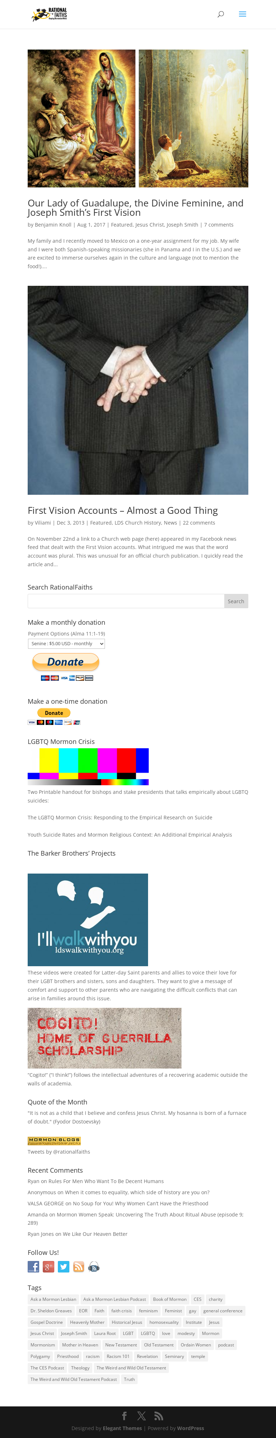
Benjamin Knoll (53, 224)
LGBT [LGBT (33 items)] (128, 1333)
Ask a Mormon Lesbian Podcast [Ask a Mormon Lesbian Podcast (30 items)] (114, 1299)
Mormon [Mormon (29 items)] (210, 1333)
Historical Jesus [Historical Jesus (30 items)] (127, 1322)
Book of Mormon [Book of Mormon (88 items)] (170, 1299)
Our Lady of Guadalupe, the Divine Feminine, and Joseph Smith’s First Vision (136, 207)
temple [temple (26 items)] (198, 1356)
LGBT (47, 981)
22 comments (199, 522)
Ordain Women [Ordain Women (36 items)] (196, 1345)
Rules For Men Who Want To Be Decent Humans (106, 1181)
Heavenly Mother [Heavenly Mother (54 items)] (87, 1322)
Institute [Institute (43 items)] (194, 1322)
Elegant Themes (122, 1428)
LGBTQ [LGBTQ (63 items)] (148, 1333)
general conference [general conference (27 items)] (223, 1311)
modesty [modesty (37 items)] (186, 1333)
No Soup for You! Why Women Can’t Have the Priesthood (140, 1203)
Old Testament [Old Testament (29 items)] (159, 1345)
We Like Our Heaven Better (95, 1233)
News (170, 522)
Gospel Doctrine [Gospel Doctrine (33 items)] (47, 1322)
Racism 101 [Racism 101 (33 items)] (118, 1356)
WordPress (190, 1428)
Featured (122, 224)
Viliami (43, 522)
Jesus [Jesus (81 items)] (214, 1322)
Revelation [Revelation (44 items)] (147, 1356)
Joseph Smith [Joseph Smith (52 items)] (74, 1333)
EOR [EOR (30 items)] (83, 1311)
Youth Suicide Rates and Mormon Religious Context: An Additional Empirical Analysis (130, 834)
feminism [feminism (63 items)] (148, 1311)
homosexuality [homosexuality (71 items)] (164, 1322)
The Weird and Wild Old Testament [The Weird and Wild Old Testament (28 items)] (131, 1368)
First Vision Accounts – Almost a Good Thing (123, 510)
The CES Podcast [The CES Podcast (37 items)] (47, 1368)
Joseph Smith (182, 224)
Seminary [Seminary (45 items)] (174, 1356)
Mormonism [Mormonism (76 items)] (43, 1345)
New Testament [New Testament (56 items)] (121, 1345)
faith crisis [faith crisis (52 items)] (121, 1311)
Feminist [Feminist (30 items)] (173, 1311)
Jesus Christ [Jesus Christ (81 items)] (42, 1333)
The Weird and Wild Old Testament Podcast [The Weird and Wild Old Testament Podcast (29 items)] (74, 1379)
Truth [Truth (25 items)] (129, 1379)
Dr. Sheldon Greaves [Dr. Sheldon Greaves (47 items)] (51, 1311)
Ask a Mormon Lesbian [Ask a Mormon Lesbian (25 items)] (53, 1299)
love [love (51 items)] (166, 1333)
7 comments (219, 224)
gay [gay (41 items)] (192, 1311)
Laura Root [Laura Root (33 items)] (105, 1333)
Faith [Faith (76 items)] (99, 1311)
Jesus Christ (149, 224)
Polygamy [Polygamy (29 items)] (40, 1356)
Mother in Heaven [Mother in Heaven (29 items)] (80, 1345)
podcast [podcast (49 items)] (226, 1345)
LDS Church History (138, 522)
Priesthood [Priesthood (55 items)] (68, 1356)
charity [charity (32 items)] (215, 1299)
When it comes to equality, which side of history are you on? (137, 1192)
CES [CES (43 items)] (198, 1299)
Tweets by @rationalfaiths (59, 1151)
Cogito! (37, 1074)
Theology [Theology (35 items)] (80, 1368)
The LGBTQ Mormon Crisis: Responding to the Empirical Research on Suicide (120, 817)
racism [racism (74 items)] (93, 1356)
